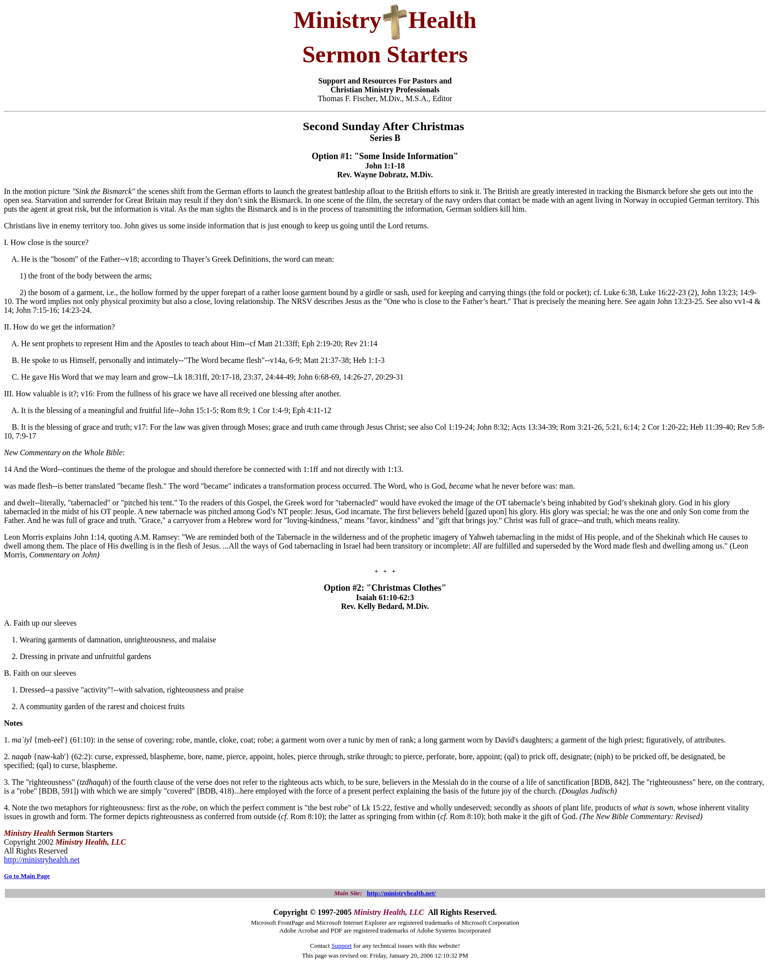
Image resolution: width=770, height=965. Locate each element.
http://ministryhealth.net (42, 859)
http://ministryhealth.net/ (401, 893)
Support (341, 945)
